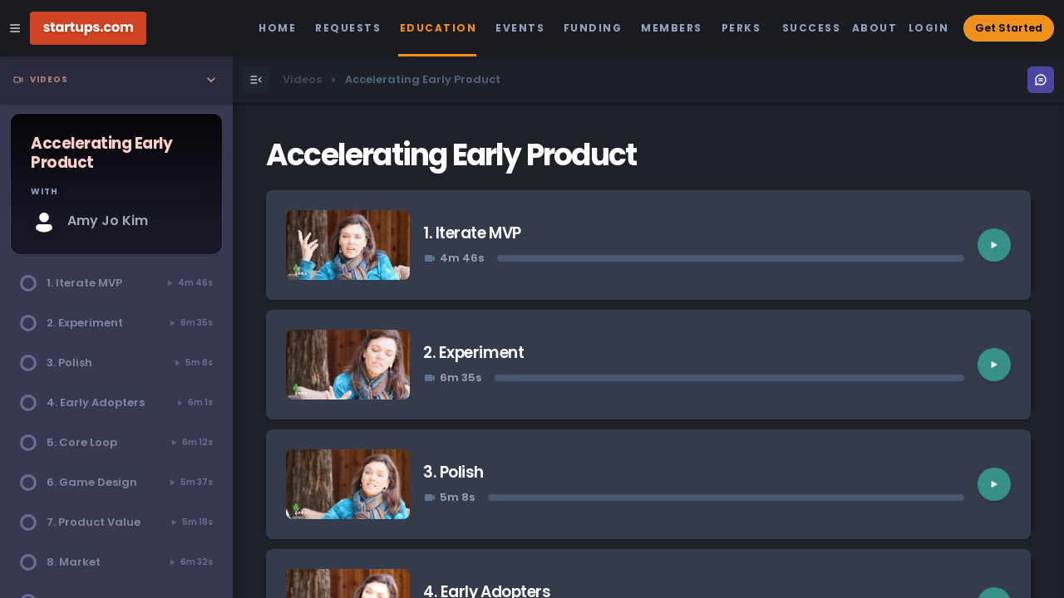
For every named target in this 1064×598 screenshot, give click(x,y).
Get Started (1008, 28)
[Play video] (994, 245)
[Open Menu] (256, 79)
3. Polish (453, 472)
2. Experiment (473, 352)
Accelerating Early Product (451, 155)
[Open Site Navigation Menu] (15, 28)
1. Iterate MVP (471, 233)
